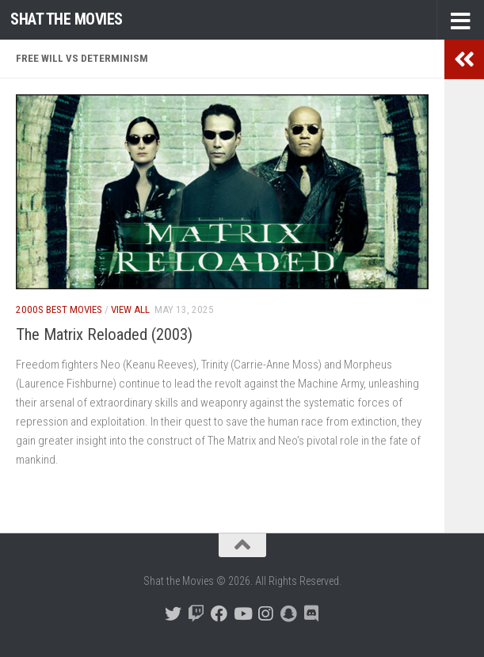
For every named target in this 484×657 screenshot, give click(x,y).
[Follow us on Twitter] (173, 613)
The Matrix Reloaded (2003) (104, 334)
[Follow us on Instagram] (265, 613)
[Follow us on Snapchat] (288, 613)
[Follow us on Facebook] (219, 613)
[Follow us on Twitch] (196, 613)
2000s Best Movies (59, 309)
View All (130, 309)
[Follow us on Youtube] (242, 613)
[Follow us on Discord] (311, 613)
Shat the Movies (66, 19)
